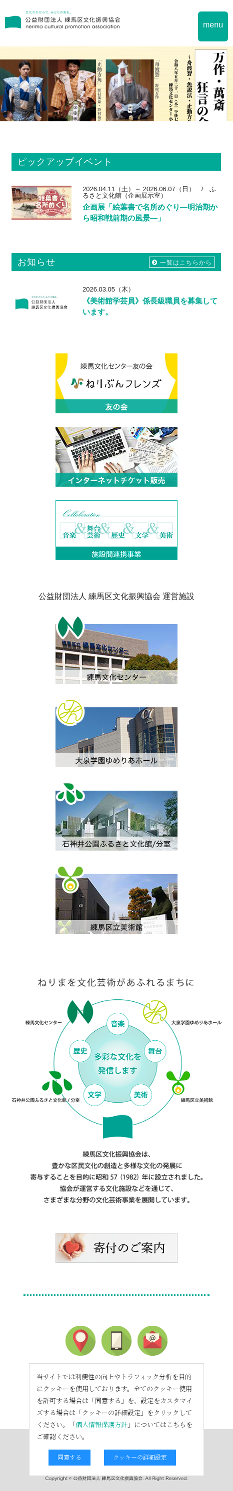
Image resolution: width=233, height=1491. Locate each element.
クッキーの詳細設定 (140, 1457)
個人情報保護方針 (102, 1424)
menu (213, 24)
